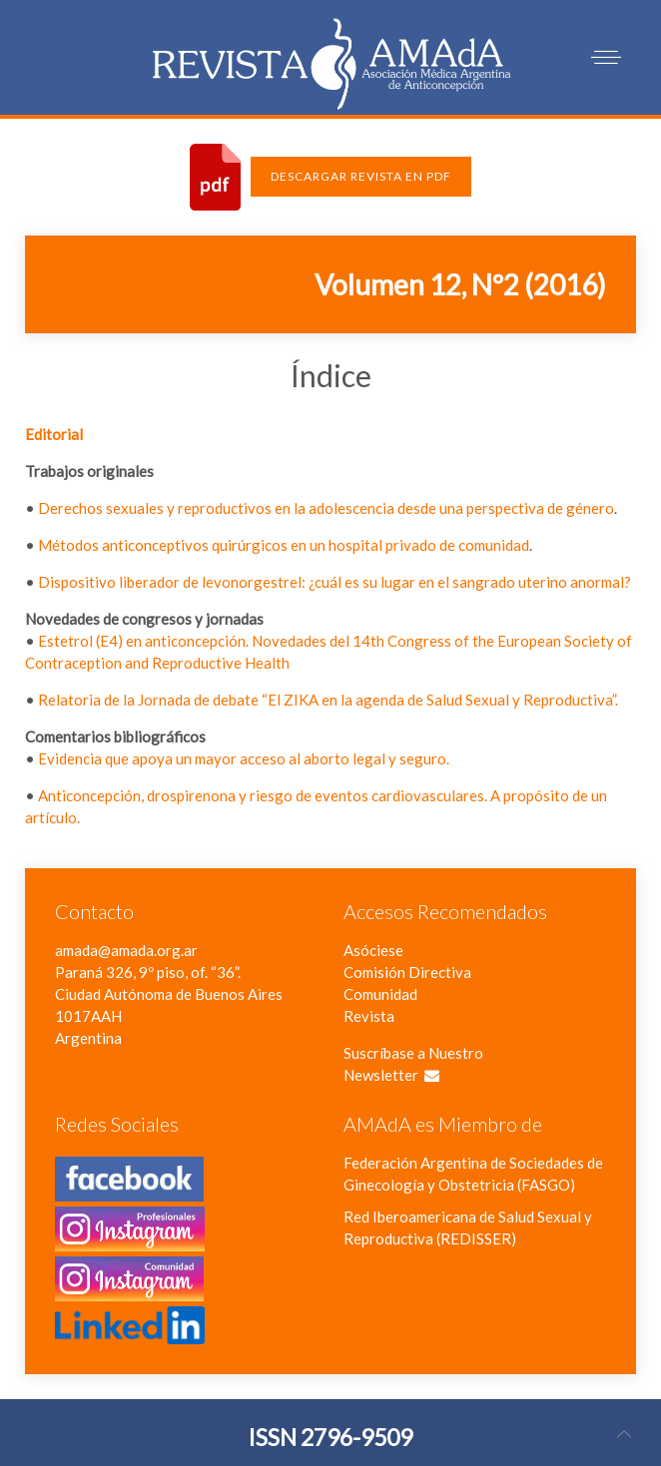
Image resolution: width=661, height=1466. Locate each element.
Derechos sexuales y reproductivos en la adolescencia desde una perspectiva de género (326, 508)
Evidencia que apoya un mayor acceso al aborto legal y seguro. (243, 758)
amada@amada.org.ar (126, 950)
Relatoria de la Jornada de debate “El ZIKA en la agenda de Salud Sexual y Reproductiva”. (328, 700)
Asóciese (373, 950)
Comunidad (380, 994)
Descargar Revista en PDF (361, 176)
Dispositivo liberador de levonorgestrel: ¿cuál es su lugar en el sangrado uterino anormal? (334, 582)
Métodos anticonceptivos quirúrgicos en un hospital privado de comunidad (283, 545)
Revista (368, 1016)
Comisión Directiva (407, 972)
